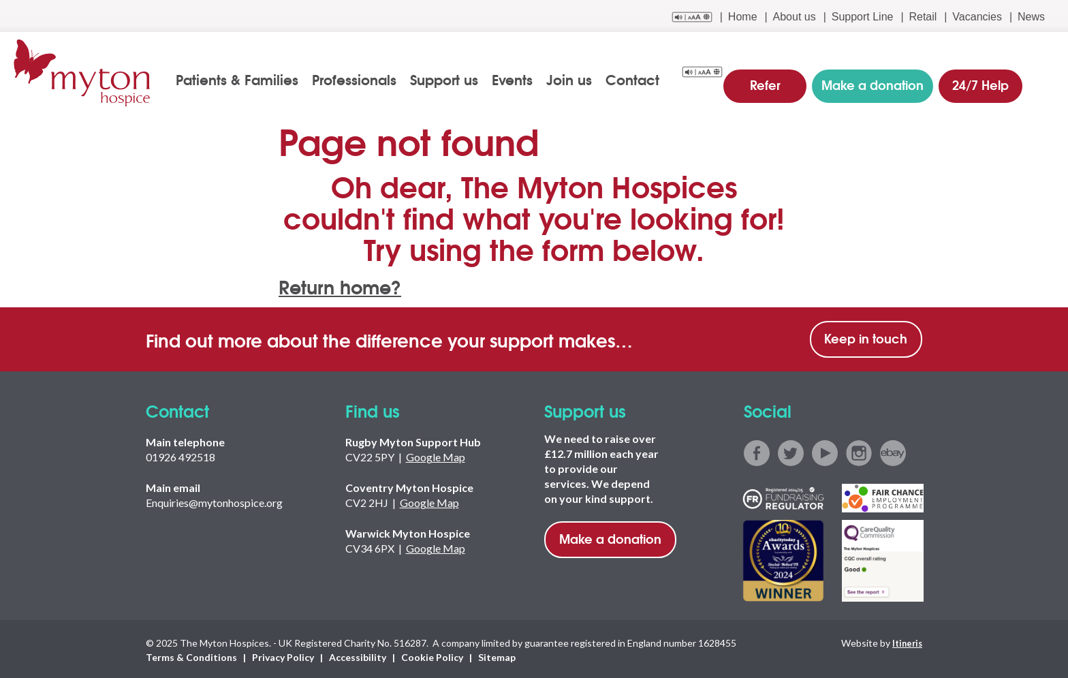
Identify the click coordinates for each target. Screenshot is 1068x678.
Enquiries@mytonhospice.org (214, 501)
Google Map (435, 455)
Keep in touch (865, 336)
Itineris (906, 641)
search (1045, 79)
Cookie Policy (432, 655)
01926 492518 (180, 455)
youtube (825, 452)
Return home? (347, 284)
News (1031, 16)
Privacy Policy (283, 655)
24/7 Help (978, 77)
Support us (452, 79)
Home (742, 16)
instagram (859, 452)
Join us (576, 79)
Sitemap (497, 655)
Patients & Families (244, 79)
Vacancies (977, 16)
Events (519, 79)
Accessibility (357, 655)
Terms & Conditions (191, 655)
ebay (893, 452)
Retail (923, 16)
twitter (791, 452)
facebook (757, 452)
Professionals (361, 79)
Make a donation (610, 536)
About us (794, 16)
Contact (640, 79)
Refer (774, 77)
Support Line (863, 16)
